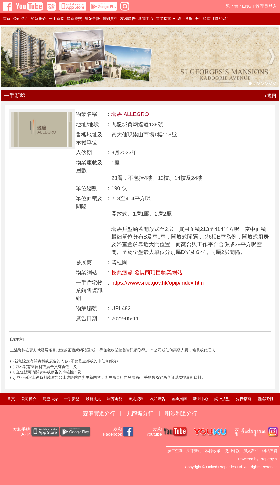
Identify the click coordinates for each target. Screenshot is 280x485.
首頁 (6, 18)
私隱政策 (213, 450)
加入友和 (251, 450)
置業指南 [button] (165, 18)
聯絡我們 (220, 18)
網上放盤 (185, 18)
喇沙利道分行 (181, 413)
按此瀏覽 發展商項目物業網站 (146, 272)
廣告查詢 (175, 450)
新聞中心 (145, 18)
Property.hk (269, 459)
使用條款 (232, 450)
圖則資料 (110, 18)
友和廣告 (128, 18)
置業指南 (179, 399)
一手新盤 (56, 18)
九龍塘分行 (140, 413)
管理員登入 (266, 6)
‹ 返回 (270, 95)
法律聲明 (194, 450)
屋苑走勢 (92, 18)
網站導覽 (269, 450)
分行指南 (203, 18)
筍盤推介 (38, 18)
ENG (247, 6)
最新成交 (74, 18)
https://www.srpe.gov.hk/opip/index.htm (157, 283)
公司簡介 (20, 18)
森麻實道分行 (99, 413)
